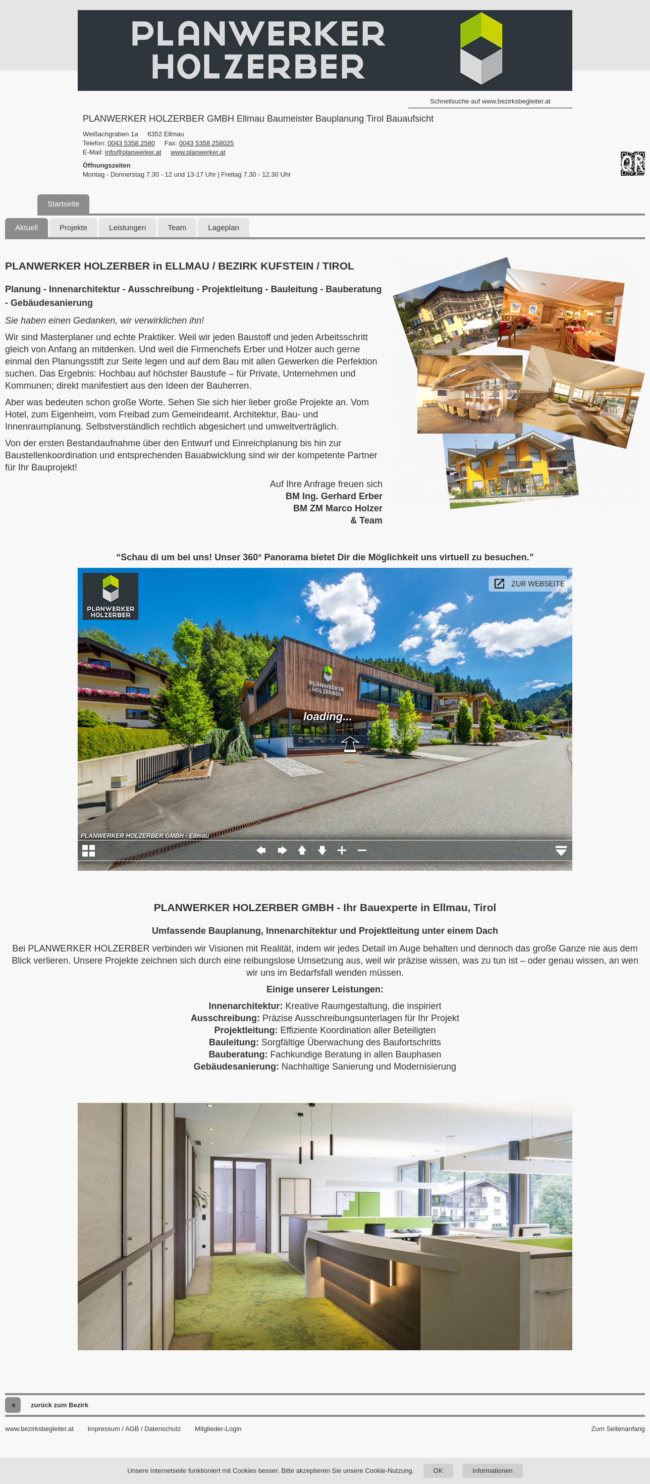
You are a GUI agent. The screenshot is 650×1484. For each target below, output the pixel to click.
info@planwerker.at (133, 152)
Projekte (73, 227)
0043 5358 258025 (206, 143)
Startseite (63, 203)
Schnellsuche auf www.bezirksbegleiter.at (490, 101)
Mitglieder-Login (218, 1429)
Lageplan (223, 227)
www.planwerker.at (198, 152)
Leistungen (127, 227)
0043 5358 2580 (131, 143)
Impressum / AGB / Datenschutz (134, 1429)
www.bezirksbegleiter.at (39, 1429)
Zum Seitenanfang (618, 1429)
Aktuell (26, 227)
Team (177, 227)
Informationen (492, 1470)
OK (438, 1470)
